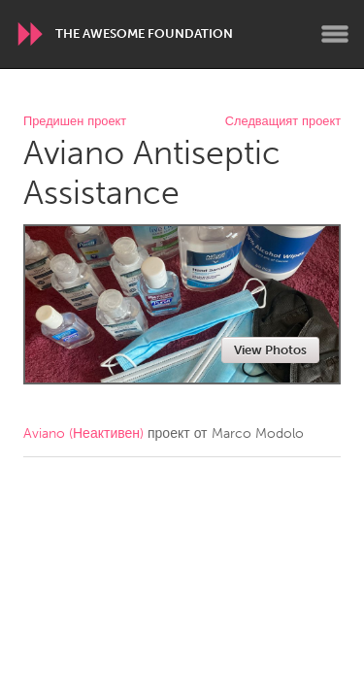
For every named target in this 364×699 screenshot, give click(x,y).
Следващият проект (283, 122)
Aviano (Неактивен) (83, 433)
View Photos (270, 350)
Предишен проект (74, 122)
